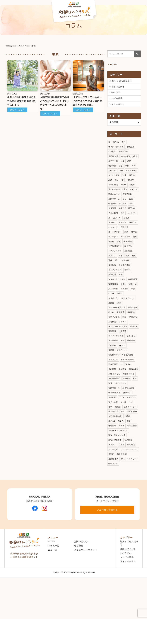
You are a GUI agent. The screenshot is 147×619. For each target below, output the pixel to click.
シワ (128, 407)
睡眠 (123, 363)
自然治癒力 (113, 298)
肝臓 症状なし (127, 397)
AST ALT (112, 174)
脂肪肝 (111, 303)
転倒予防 (129, 258)
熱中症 (135, 243)
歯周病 (129, 387)
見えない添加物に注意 (118, 194)
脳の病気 (112, 308)
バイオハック (114, 412)
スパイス (112, 268)
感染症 (132, 487)
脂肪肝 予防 (127, 492)
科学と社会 (133, 457)
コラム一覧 (53, 584)
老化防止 (112, 457)
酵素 (127, 243)
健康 (125, 179)
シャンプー (133, 224)
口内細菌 (112, 392)
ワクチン (134, 343)
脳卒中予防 (113, 164)
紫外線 (133, 179)
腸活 (128, 268)
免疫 (129, 452)
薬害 (117, 209)
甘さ (121, 407)
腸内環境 (132, 477)
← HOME (112, 64)
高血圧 (111, 313)
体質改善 (112, 169)
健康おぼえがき (118, 87)
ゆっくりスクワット (117, 497)
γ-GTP (124, 189)
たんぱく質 (113, 482)
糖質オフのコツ (115, 472)
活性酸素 (112, 407)
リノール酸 (113, 432)
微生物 (116, 144)
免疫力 (111, 323)
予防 (128, 169)
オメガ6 (112, 452)
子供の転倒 (113, 224)
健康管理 (130, 214)
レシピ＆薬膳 (116, 100)
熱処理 (122, 452)
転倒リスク (113, 502)
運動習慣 (123, 353)
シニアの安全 (114, 179)
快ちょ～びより (18, 109)
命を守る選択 (114, 417)
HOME (51, 580)
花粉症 (133, 189)
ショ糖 (124, 432)
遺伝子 (128, 283)
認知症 (111, 253)
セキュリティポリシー (85, 588)
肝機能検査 (124, 154)
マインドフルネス (116, 149)
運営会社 (78, 584)
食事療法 (112, 278)
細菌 (110, 184)
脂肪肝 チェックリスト (118, 462)
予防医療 (112, 368)
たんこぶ (112, 199)
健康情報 (129, 472)
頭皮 (123, 164)
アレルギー (126, 248)
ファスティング (115, 263)
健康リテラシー (131, 437)
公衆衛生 (112, 154)
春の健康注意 (129, 402)
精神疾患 (123, 343)
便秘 (121, 288)
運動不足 (121, 303)
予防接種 (112, 214)
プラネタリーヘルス (117, 293)
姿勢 (110, 437)
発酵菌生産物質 (128, 382)
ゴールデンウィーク (117, 427)
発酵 (123, 224)
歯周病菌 (132, 363)
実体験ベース (132, 174)
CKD (119, 323)
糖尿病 (118, 437)
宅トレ (124, 333)
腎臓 (110, 273)
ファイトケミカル (116, 358)
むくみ (129, 308)
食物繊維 (131, 149)
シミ (132, 432)
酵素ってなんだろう (129, 582)
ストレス (112, 233)
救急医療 (134, 333)
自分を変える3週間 (130, 159)
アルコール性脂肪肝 (117, 328)
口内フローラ (129, 412)
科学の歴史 (113, 189)
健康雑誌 (112, 422)
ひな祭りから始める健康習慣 (121, 377)
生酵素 (122, 477)
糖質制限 (126, 273)
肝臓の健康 (113, 397)
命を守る (123, 233)
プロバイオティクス (117, 487)
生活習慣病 (129, 253)
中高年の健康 (125, 278)
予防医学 (131, 184)
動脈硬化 (112, 343)
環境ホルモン (125, 199)
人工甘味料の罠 (115, 447)
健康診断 (112, 353)
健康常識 (112, 338)
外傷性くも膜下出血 (117, 219)
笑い (117, 184)
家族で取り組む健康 (117, 467)
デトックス (113, 248)
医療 (135, 169)
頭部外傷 (125, 238)
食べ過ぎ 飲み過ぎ (116, 442)
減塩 (136, 338)
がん (110, 209)
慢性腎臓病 (126, 298)
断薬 (135, 268)
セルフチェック (115, 283)
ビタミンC (132, 358)
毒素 (121, 268)
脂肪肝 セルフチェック (118, 373)
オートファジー (115, 243)
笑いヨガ (117, 228)
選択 (117, 273)
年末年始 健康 (129, 417)
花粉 (121, 174)
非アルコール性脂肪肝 (118, 348)
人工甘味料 (133, 303)
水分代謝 (112, 288)
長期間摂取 (113, 387)
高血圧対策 (113, 363)
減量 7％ (134, 233)
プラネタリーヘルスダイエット (122, 318)
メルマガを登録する (107, 548)
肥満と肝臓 (113, 333)
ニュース (52, 588)
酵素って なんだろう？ (121, 81)
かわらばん (115, 93)
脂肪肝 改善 (113, 492)
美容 (124, 144)
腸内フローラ (127, 204)
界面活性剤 (113, 204)
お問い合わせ (81, 580)
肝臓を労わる (114, 402)
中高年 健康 (133, 442)
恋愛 (130, 164)
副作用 (127, 228)
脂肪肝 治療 (113, 159)
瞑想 (121, 169)
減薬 (136, 248)
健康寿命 (126, 209)
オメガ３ (112, 477)
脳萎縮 (128, 447)
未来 (119, 253)
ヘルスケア (113, 238)
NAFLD (122, 368)
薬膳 (121, 308)
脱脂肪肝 (123, 422)
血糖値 (122, 457)
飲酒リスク (113, 382)
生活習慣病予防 (115, 258)
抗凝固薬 (134, 353)
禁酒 (121, 214)
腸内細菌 (129, 263)
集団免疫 (123, 392)
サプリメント (125, 338)
